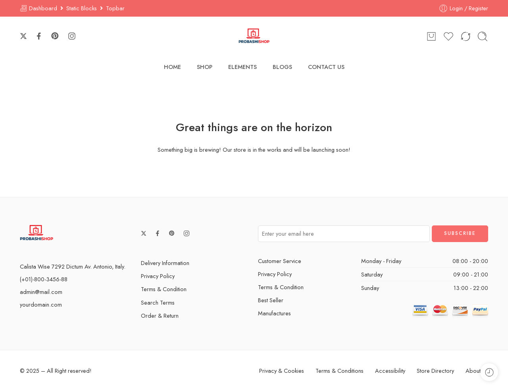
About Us (477, 370)
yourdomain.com (41, 304)
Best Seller (270, 300)
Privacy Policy (158, 276)
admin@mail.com (41, 292)
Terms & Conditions (340, 370)
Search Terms (158, 302)
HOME (172, 67)
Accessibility (390, 370)
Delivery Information (165, 263)
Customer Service (279, 261)
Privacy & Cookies (281, 370)
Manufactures (274, 313)
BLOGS (282, 67)
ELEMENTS (242, 67)
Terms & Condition (164, 289)
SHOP (204, 67)
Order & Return (160, 315)
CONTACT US (326, 67)
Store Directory (435, 370)
